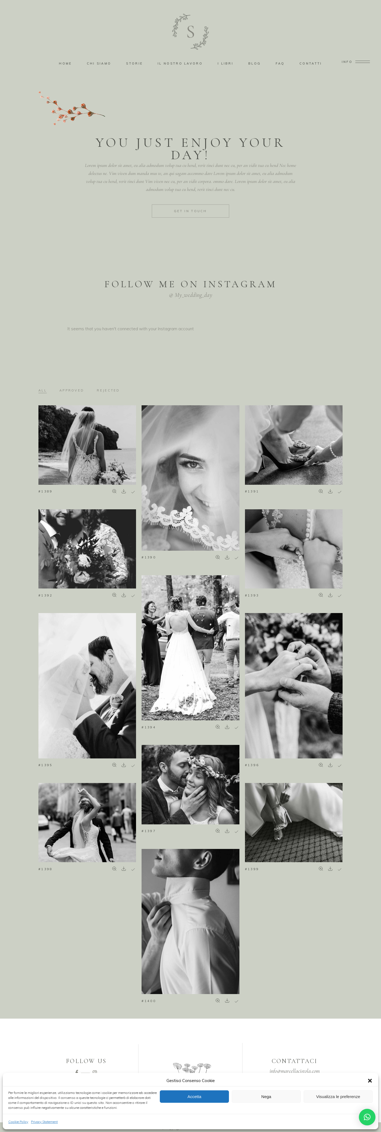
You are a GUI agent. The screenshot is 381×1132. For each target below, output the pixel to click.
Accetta (194, 1096)
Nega (266, 1096)
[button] (370, 1080)
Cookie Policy (18, 1122)
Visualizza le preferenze (338, 1096)
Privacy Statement (44, 1122)
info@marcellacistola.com (295, 1071)
